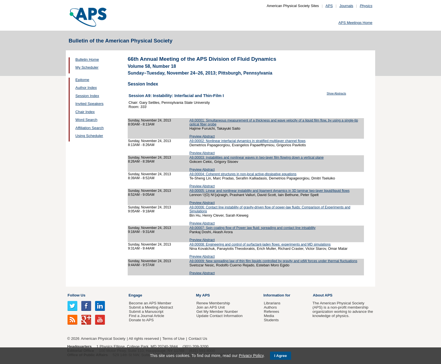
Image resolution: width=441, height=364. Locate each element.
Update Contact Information (219, 316)
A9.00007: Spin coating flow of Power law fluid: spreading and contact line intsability (252, 228)
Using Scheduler (89, 136)
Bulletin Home (87, 59)
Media (269, 316)
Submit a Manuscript (146, 311)
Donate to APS (141, 320)
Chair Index (85, 112)
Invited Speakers (89, 104)
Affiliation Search (89, 128)
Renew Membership (213, 303)
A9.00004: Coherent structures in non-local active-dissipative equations (242, 174)
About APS (322, 295)
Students (271, 320)
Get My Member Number (217, 311)
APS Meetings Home (355, 23)
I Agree (280, 356)
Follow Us (76, 295)
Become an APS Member (150, 303)
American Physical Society (103, 338)
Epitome (82, 80)
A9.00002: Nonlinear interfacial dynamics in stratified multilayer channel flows (247, 141)
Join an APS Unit (210, 307)
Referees (271, 311)
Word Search (86, 120)
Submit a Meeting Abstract (151, 307)
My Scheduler (86, 67)
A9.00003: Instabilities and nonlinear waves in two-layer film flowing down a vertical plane (256, 157)
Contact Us (197, 338)
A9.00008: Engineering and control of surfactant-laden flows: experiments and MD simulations (259, 244)
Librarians (272, 303)
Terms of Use (173, 338)
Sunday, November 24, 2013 (149, 120)
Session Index (87, 96)
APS (329, 6)
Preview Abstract (202, 136)
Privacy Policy (251, 355)
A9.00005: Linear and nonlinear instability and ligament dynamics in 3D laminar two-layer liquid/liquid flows (269, 191)
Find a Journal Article (146, 316)
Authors (270, 307)
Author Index (86, 88)
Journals (346, 6)
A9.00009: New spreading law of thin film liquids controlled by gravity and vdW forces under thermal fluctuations (273, 261)
